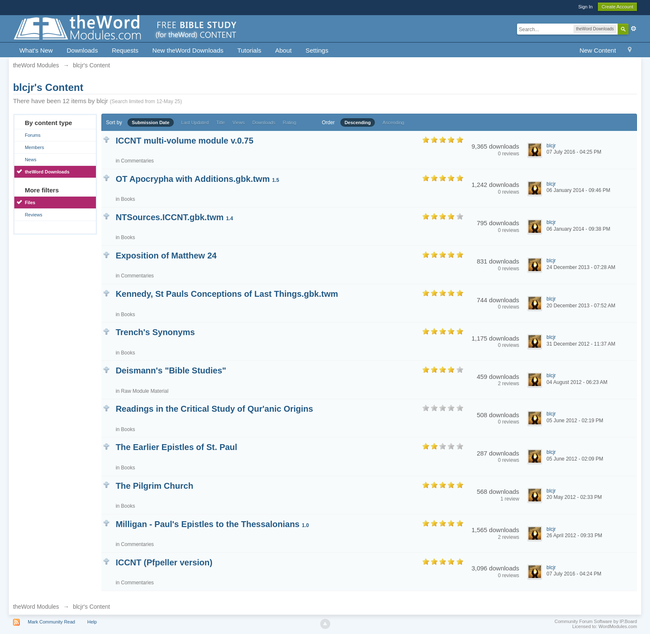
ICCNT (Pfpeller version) (164, 562)
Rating (289, 122)
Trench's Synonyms (155, 332)
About (283, 50)
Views (239, 122)
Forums (32, 135)
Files (30, 202)
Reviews (33, 214)
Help (92, 621)
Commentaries (137, 161)
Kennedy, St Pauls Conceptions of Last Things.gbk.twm (227, 293)
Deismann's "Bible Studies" (171, 370)
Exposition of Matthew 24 (166, 255)
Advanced (633, 28)
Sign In (585, 6)
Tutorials (249, 50)
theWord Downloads (47, 171)
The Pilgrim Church (154, 485)
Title (220, 122)
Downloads (82, 50)
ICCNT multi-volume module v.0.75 (184, 140)
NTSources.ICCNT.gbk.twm (174, 217)
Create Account (617, 6)
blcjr (551, 146)
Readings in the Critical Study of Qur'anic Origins (214, 408)
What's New (36, 50)
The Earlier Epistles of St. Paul (176, 447)
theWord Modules (36, 606)
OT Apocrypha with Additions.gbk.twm (197, 179)
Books (128, 199)
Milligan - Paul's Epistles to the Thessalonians (212, 524)
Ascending (393, 122)
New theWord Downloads (187, 50)
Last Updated (195, 122)
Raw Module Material (145, 391)
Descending (358, 122)
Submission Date (150, 122)
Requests (125, 50)
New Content (597, 50)
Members (34, 147)
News (31, 159)
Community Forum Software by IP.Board (595, 621)
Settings (316, 50)
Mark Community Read (51, 621)
